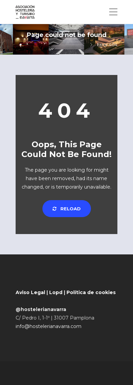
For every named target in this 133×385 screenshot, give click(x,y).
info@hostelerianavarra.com (48, 326)
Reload (67, 208)
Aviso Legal (30, 292)
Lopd (55, 292)
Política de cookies (91, 292)
